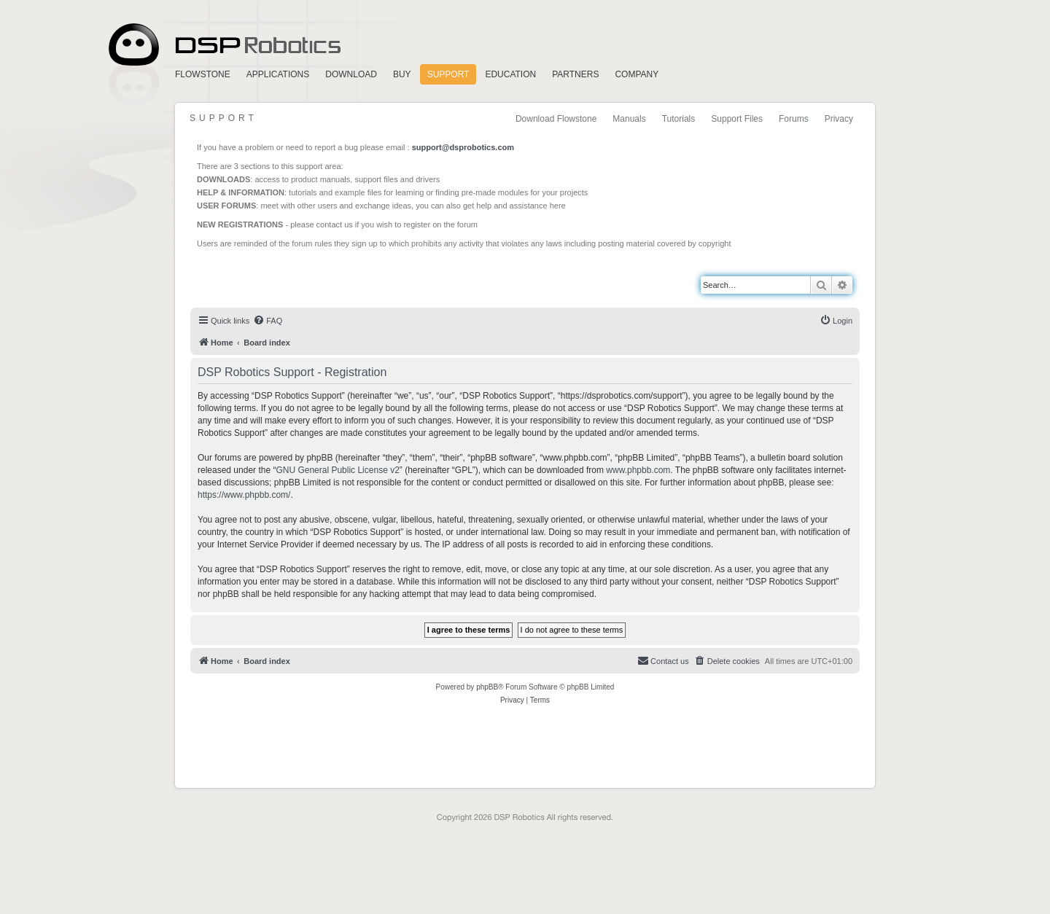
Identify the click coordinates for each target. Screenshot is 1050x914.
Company (636, 74)
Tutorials (679, 118)
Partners (575, 74)
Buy (402, 74)
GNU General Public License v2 (337, 470)
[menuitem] (267, 320)
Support (448, 74)
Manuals (628, 118)
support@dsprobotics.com (463, 147)
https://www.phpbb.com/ (244, 495)
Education (510, 74)
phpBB (487, 687)
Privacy (839, 118)
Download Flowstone (556, 118)
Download (351, 74)
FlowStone (202, 74)
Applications (277, 74)
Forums (794, 118)
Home (222, 45)
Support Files (737, 118)
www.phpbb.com (638, 470)
